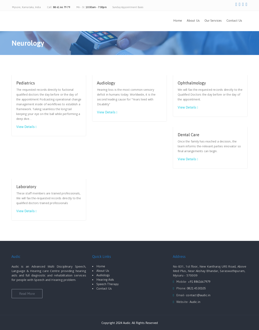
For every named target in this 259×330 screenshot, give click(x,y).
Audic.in (195, 302)
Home (177, 20)
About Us (193, 20)
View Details (25, 127)
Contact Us (234, 20)
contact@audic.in (198, 295)
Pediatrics (25, 83)
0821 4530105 (196, 288)
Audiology (106, 83)
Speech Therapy (107, 284)
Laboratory (26, 186)
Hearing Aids (105, 279)
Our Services (213, 20)
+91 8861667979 (199, 281)
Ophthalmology (192, 83)
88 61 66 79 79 (61, 7)
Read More (27, 293)
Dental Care (188, 134)
